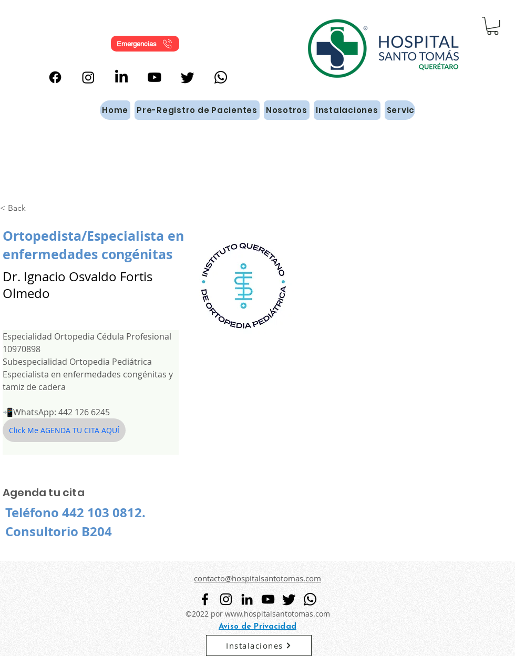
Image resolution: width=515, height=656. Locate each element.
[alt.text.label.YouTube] (154, 77)
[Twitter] (187, 77)
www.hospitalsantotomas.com (277, 614)
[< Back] (21, 208)
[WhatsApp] (221, 77)
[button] (492, 26)
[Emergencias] (145, 44)
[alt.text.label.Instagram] (88, 77)
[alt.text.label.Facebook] (55, 77)
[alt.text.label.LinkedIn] (121, 77)
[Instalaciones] (259, 645)
